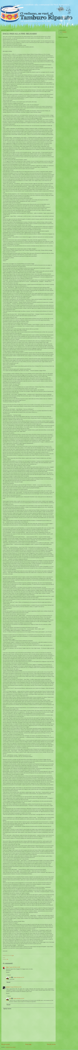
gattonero (8, 987)
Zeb (7, 959)
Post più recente (5, 1044)
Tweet (4, 957)
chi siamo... (64, 31)
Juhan (7, 967)
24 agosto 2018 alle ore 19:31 (15, 987)
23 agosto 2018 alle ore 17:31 (18, 977)
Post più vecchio (51, 1044)
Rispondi (7, 972)
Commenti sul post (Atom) (10, 1047)
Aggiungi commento (7, 1008)
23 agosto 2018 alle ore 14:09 (14, 967)
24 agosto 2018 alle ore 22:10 (18, 998)
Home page (28, 1044)
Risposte (9, 974)
